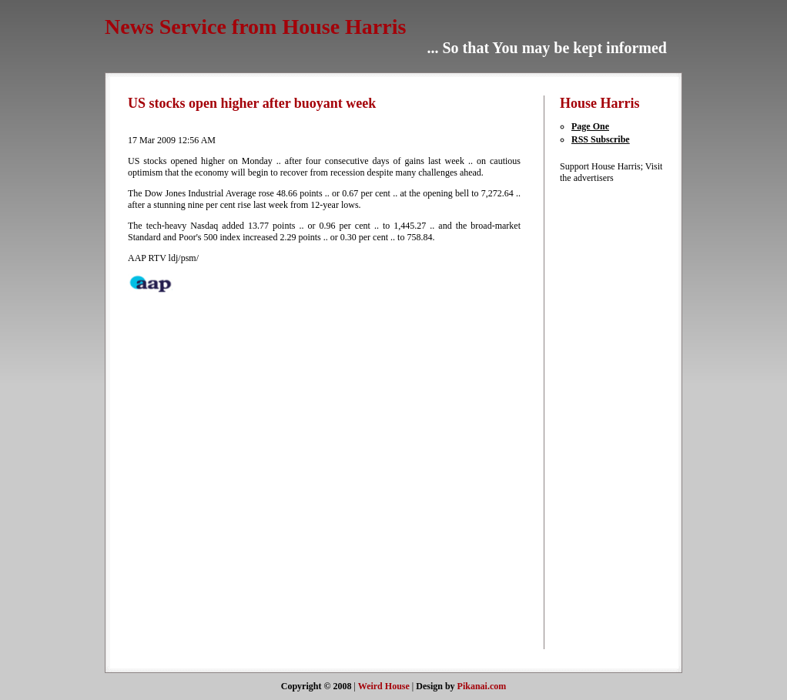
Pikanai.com (482, 686)
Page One (590, 126)
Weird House (384, 686)
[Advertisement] (606, 415)
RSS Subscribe (600, 139)
